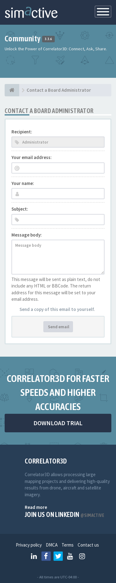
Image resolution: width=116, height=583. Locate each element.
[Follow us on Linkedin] (34, 556)
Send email (58, 326)
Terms (68, 545)
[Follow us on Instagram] (82, 556)
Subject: (19, 209)
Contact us (88, 545)
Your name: (22, 183)
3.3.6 (48, 39)
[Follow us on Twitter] (58, 556)
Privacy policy (29, 545)
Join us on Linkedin (64, 514)
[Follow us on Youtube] (70, 556)
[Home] (12, 90)
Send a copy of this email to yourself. (57, 309)
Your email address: (31, 157)
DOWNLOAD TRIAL (58, 423)
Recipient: (21, 132)
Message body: (26, 235)
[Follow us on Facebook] (46, 556)
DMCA (52, 545)
